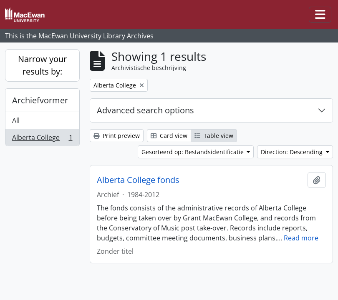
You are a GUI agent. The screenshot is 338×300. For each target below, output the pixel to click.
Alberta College (42, 139)
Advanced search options (145, 110)
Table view (213, 136)
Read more (301, 237)
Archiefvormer (40, 100)
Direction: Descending (292, 152)
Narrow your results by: (42, 65)
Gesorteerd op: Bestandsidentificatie (193, 152)
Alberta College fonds (138, 180)
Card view (169, 136)
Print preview (116, 136)
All (16, 120)
